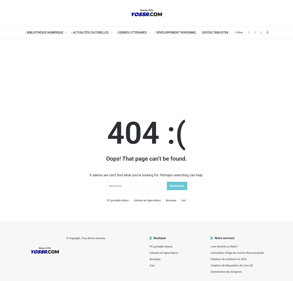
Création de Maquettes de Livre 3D (232, 265)
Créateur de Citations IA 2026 (229, 259)
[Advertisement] (146, 71)
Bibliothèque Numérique (44, 32)
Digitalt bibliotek (215, 32)
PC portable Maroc (118, 200)
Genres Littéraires (132, 32)
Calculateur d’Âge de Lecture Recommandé (237, 252)
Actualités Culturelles (89, 32)
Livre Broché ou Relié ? (224, 246)
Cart (183, 200)
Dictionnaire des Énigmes (226, 271)
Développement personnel (176, 32)
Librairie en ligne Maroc (147, 200)
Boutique (171, 200)
